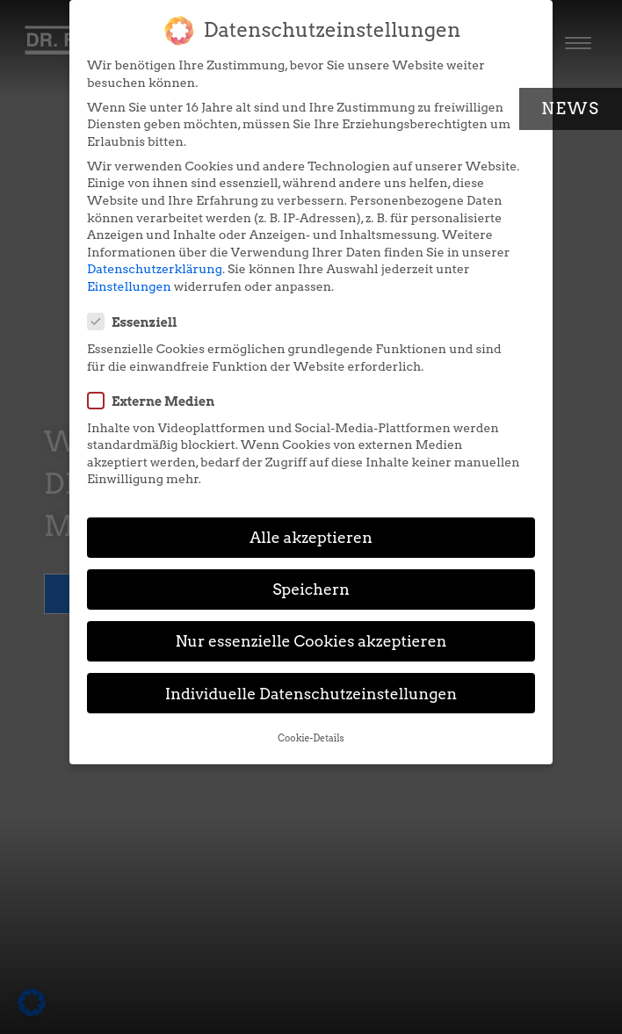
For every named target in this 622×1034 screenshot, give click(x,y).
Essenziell (138, 321)
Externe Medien (156, 400)
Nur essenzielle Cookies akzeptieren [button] (310, 641)
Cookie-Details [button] (311, 738)
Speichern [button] (311, 589)
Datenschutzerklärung (154, 269)
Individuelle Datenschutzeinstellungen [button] (311, 693)
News (570, 108)
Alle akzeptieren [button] (311, 537)
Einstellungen (129, 286)
